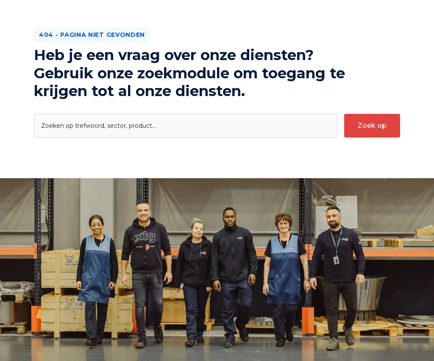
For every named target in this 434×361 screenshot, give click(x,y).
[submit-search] (372, 126)
